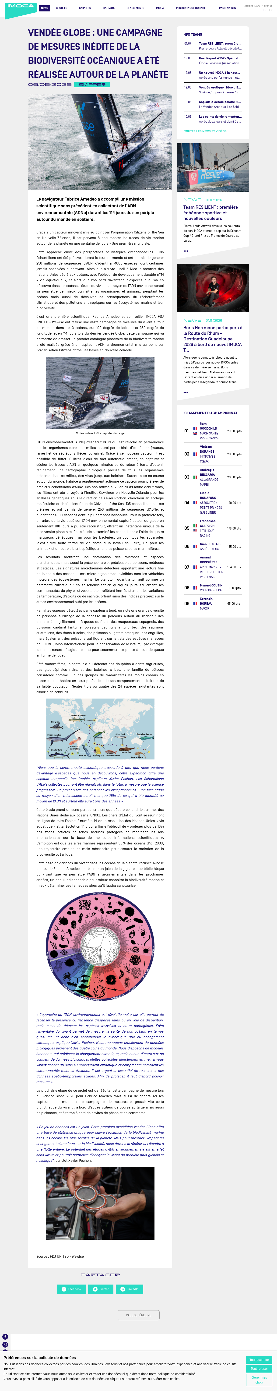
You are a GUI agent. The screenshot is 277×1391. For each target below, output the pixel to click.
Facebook (71, 1289)
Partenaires (227, 8)
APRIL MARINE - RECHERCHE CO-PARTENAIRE (211, 572)
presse (268, 6)
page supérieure (138, 1315)
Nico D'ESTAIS (210, 544)
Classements (135, 8)
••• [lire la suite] (185, 251)
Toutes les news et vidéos (205, 131)
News (44, 8)
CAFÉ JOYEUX (209, 549)
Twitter (101, 1289)
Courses (61, 8)
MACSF (204, 608)
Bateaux (109, 8)
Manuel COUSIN (211, 585)
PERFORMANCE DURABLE (191, 8)
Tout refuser (259, 1368)
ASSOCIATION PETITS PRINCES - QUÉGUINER (212, 507)
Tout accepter (259, 1360)
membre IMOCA (252, 6)
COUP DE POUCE (211, 590)
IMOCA (160, 8)
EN (270, 10)
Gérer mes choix (259, 1380)
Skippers (85, 8)
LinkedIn (129, 1289)
